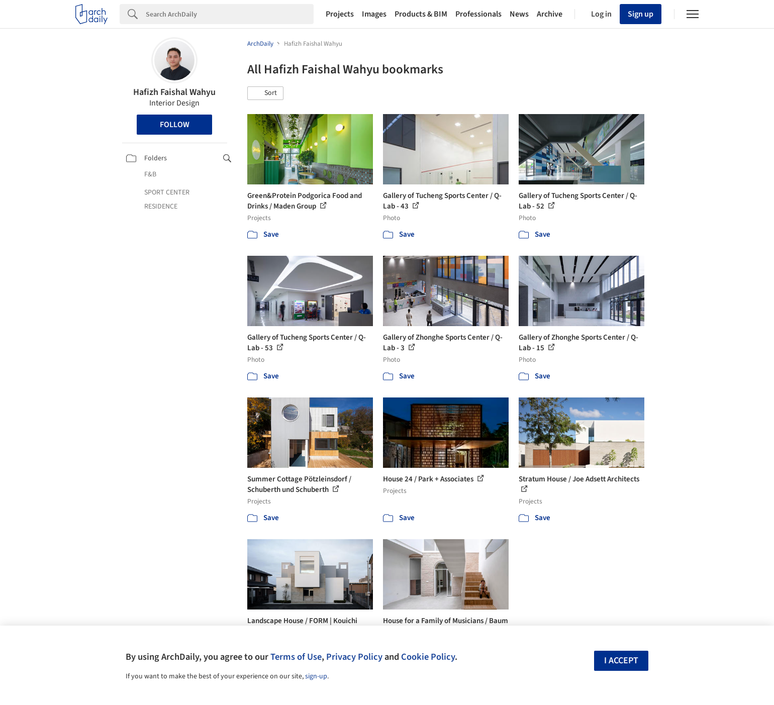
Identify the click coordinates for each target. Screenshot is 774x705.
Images (374, 14)
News (519, 14)
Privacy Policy (354, 656)
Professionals (478, 14)
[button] (265, 93)
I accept (621, 660)
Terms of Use (296, 656)
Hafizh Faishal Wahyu (174, 92)
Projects (340, 14)
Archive (549, 14)
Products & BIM (421, 14)
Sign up (640, 14)
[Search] (230, 14)
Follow (174, 124)
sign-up (316, 676)
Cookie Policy (428, 656)
